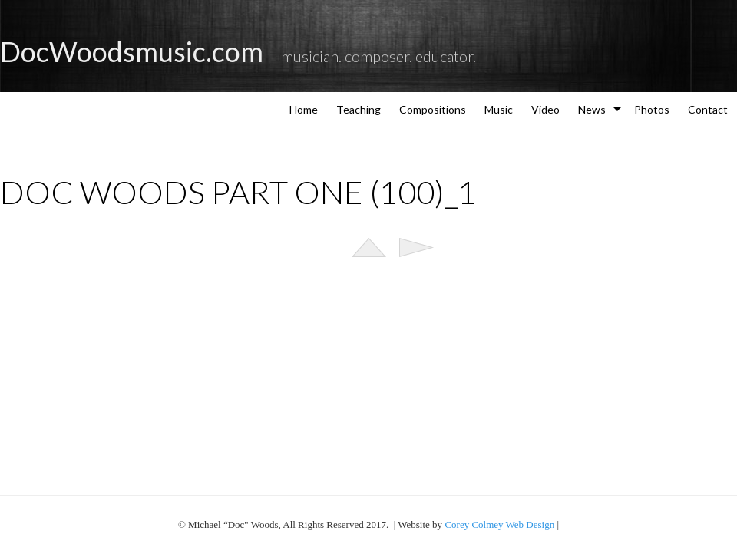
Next (416, 248)
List (369, 248)
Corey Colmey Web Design (499, 524)
